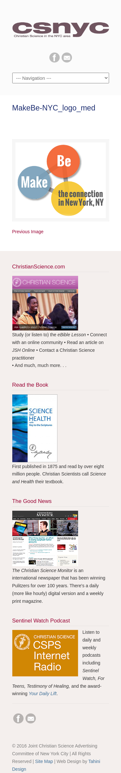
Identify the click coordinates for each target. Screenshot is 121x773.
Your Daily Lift (42, 693)
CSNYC (60, 26)
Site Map (44, 761)
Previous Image (28, 231)
